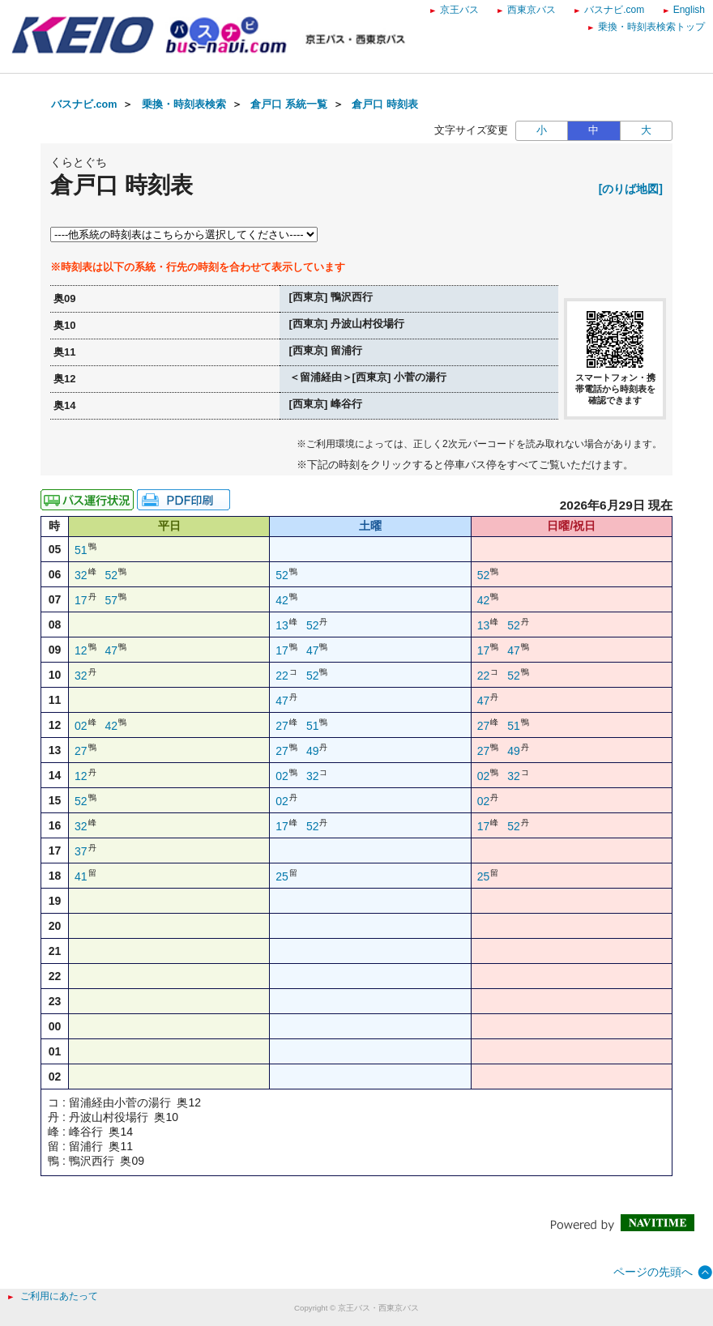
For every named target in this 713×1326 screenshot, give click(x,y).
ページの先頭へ (653, 1271)
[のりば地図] (631, 188)
